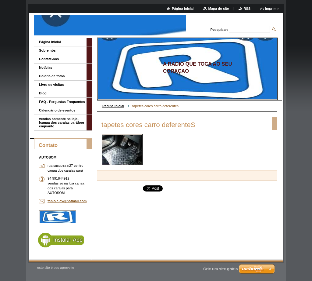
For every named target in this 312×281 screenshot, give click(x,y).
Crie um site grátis (220, 269)
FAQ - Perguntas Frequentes (62, 102)
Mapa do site (218, 8)
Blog (43, 93)
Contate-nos (49, 59)
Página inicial (113, 106)
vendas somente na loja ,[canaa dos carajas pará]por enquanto (61, 122)
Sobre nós (47, 50)
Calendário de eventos (57, 110)
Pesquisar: (219, 29)
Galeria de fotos (52, 76)
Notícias (45, 67)
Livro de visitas (51, 84)
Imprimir (272, 8)
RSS (246, 8)
